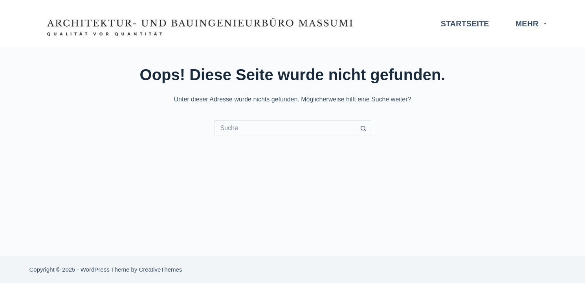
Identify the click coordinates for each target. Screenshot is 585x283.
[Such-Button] (363, 128)
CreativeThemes (160, 269)
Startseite (465, 23)
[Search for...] (285, 128)
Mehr (532, 23)
